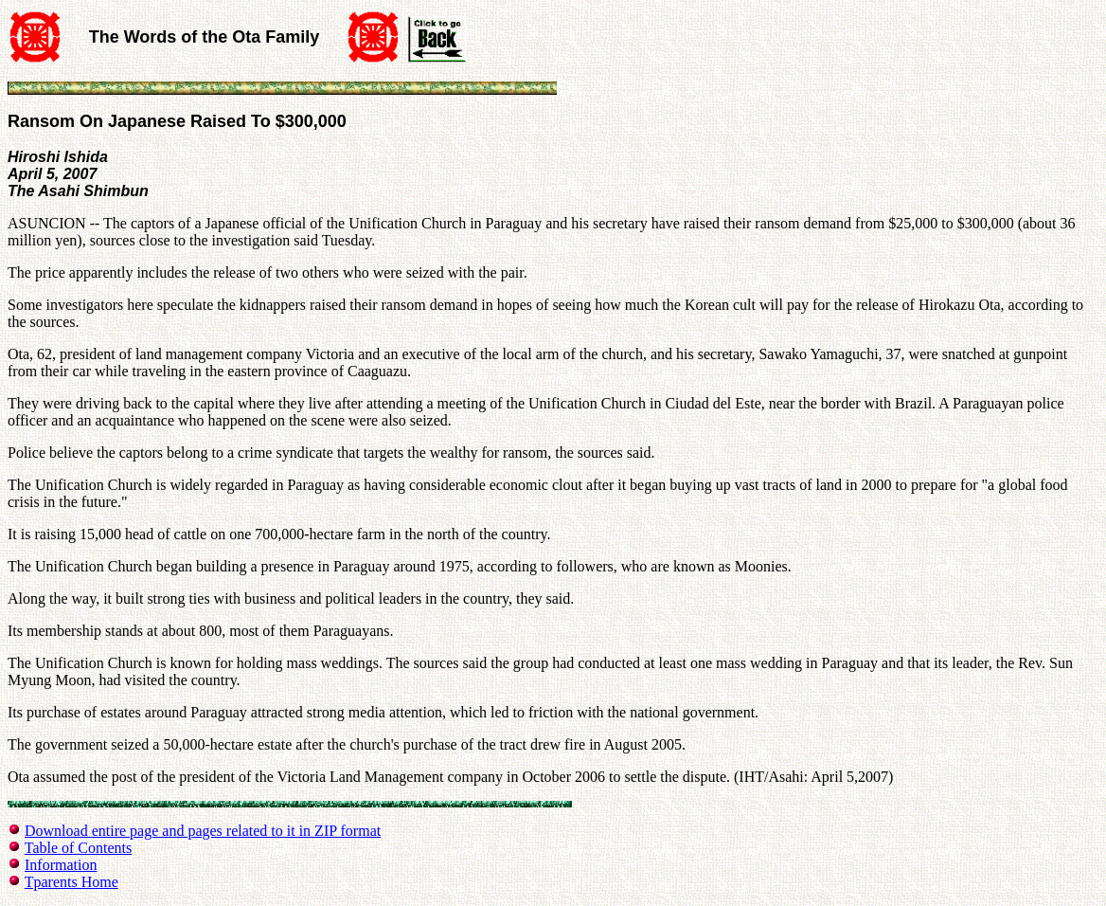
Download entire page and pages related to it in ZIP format (203, 831)
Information (61, 865)
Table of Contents (79, 848)
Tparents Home (71, 882)
